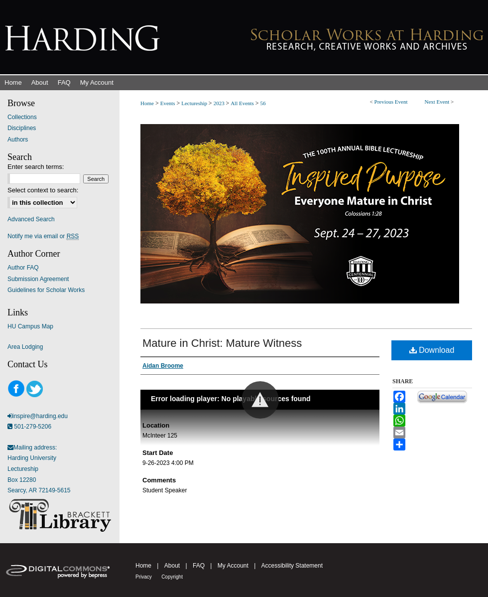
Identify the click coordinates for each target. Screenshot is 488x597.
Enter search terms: (35, 166)
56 (262, 103)
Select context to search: (42, 190)
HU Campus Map (30, 326)
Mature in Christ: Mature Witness (222, 343)
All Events (243, 103)
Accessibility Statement (292, 565)
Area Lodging (25, 346)
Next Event (436, 102)
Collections (22, 117)
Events (168, 103)
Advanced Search (31, 219)
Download (432, 350)
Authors (17, 139)
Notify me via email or (43, 236)
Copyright (172, 577)
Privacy (143, 577)
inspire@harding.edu (40, 416)
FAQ (199, 565)
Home (147, 103)
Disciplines (21, 128)
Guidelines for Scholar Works (46, 290)
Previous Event (391, 102)
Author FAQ (23, 267)
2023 (220, 103)
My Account (233, 565)
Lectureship (195, 103)
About (172, 565)
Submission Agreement (38, 279)
